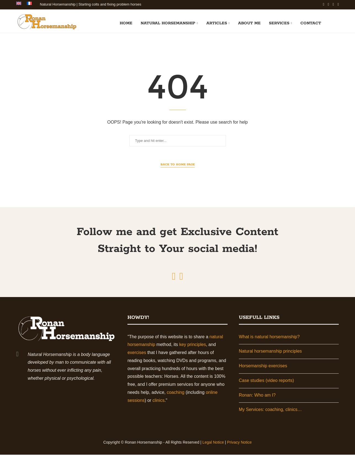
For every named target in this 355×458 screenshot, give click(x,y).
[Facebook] (323, 4)
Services (279, 22)
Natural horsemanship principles (270, 354)
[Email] (338, 4)
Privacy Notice (239, 445)
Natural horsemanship (168, 22)
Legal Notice (213, 445)
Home (126, 22)
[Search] (336, 22)
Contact (310, 22)
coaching (175, 395)
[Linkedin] (328, 4)
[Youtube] (333, 4)
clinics (159, 403)
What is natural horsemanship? (269, 340)
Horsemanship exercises (263, 369)
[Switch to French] (29, 4)
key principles (192, 347)
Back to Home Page (178, 168)
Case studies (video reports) (266, 383)
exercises (136, 355)
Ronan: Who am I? (257, 398)
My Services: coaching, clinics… (270, 413)
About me (249, 22)
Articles (216, 22)
